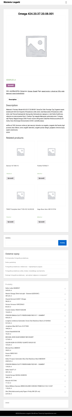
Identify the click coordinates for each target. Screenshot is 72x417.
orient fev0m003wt (22, 93)
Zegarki (35, 91)
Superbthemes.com (50, 414)
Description (13, 99)
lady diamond (10, 93)
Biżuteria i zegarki (12, 2)
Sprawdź (11, 85)
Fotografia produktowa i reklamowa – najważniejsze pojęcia (23, 267)
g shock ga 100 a (57, 91)
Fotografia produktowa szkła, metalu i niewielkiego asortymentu (25, 272)
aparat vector (46, 91)
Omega (30, 91)
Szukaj (8, 239)
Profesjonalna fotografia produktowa (16, 259)
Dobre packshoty (10, 263)
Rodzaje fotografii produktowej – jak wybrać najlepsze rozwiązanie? (26, 276)
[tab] (12, 100)
